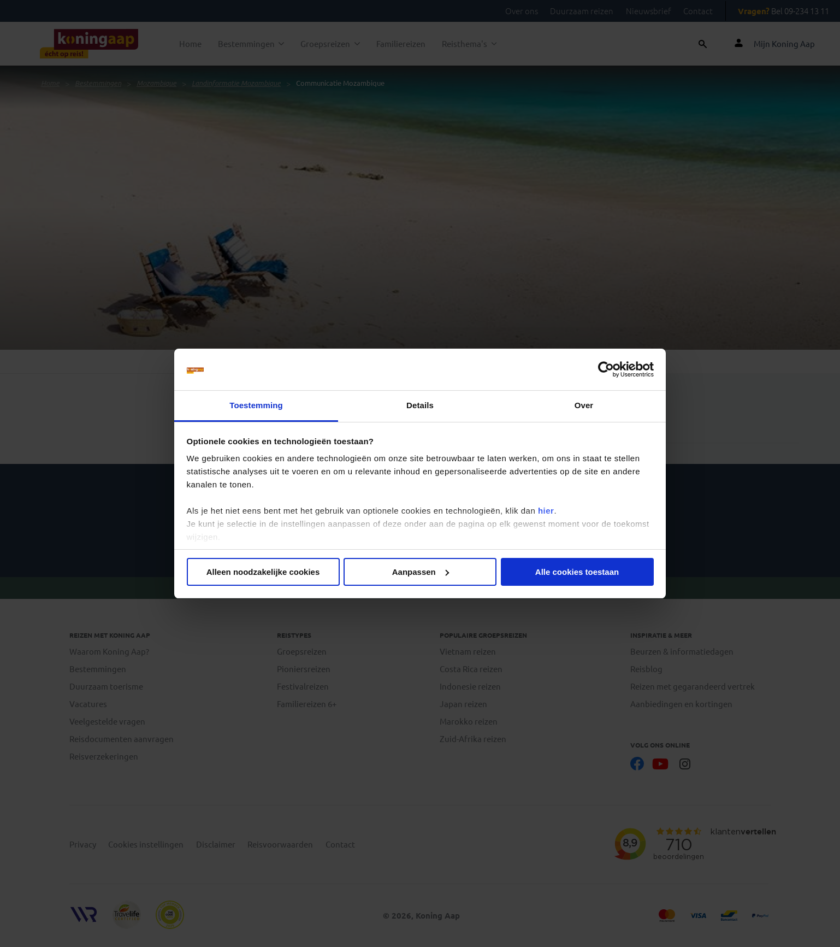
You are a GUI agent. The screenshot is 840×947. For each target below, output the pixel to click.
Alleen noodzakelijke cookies (263, 572)
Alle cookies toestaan (577, 572)
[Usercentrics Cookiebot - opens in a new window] (606, 369)
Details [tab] (420, 405)
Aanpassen (420, 572)
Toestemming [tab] (256, 405)
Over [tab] (584, 405)
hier (546, 510)
